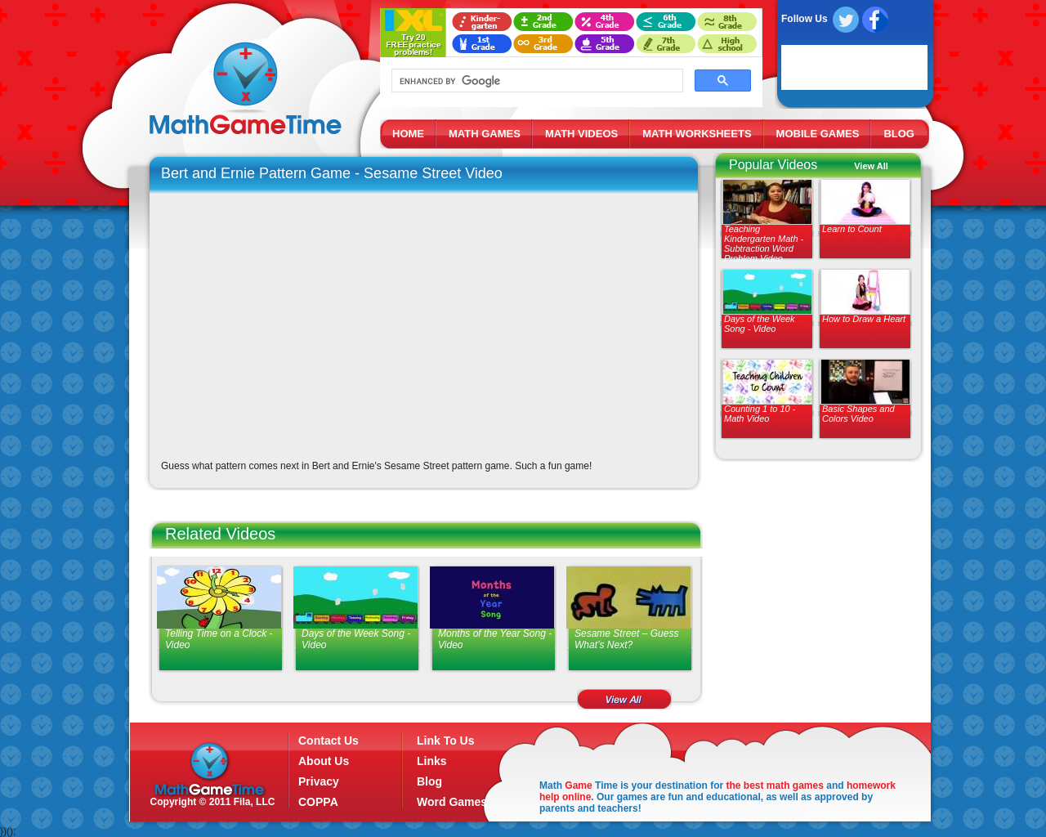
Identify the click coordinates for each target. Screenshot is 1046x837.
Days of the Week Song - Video (759, 323)
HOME (408, 134)
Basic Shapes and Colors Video (858, 413)
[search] (536, 81)
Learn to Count (852, 229)
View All (871, 166)
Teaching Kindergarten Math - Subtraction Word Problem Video (763, 243)
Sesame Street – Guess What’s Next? (626, 639)
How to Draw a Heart (863, 319)
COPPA (318, 801)
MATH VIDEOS (581, 134)
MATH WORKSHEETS (696, 134)
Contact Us (328, 740)
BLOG (898, 134)
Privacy (318, 781)
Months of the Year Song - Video (495, 639)
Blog (429, 781)
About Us (323, 761)
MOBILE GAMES (818, 134)
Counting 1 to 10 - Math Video (759, 413)
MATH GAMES (485, 134)
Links (432, 761)
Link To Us (446, 740)
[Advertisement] (815, 588)
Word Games (452, 801)
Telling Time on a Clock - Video (219, 639)
